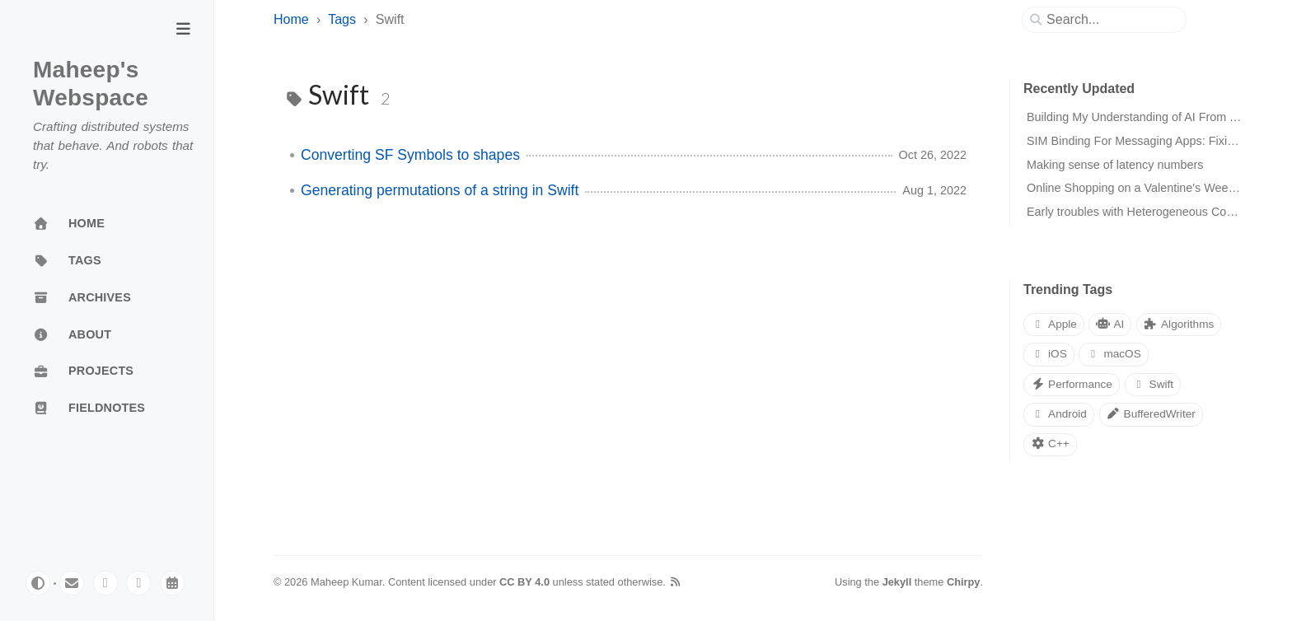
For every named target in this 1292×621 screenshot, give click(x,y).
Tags (342, 19)
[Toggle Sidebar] (183, 30)
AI (1110, 324)
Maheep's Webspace (90, 83)
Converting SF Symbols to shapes (410, 155)
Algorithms (1179, 324)
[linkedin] (138, 583)
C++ (1050, 443)
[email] (71, 583)
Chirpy (964, 582)
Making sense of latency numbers (1115, 164)
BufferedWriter (1151, 414)
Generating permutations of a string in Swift (439, 190)
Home (291, 19)
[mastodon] (105, 583)
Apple (1054, 324)
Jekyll (897, 582)
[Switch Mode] (37, 583)
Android (1059, 414)
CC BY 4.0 (524, 582)
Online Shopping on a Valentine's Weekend (1140, 187)
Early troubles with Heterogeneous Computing (1148, 211)
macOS (1113, 354)
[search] (1110, 19)
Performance (1071, 384)
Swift (1153, 384)
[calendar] (172, 583)
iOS (1049, 354)
